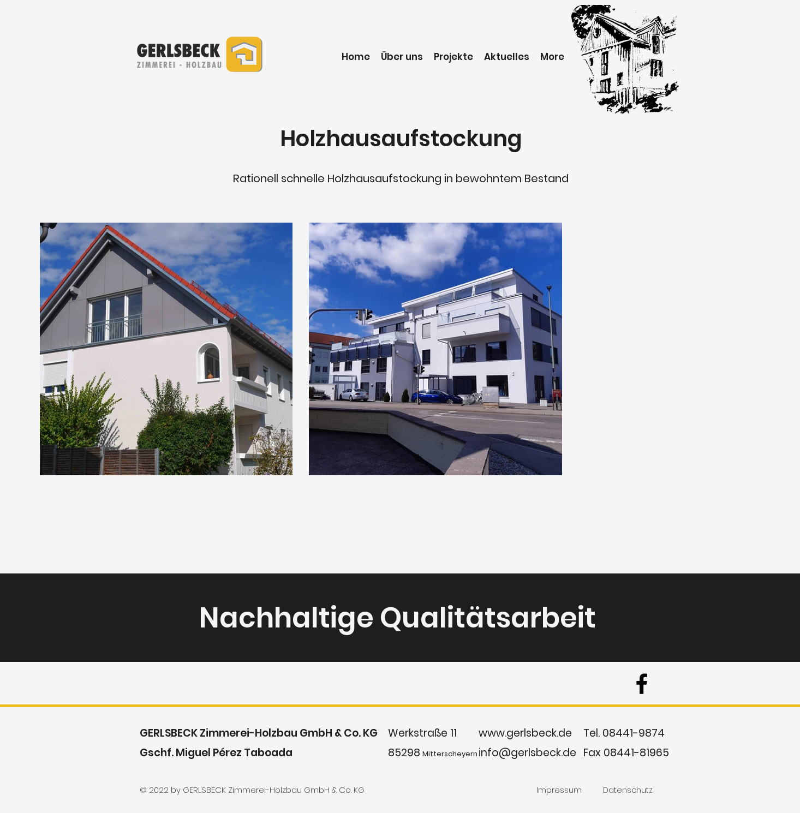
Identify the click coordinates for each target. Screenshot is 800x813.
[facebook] (641, 683)
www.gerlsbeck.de (525, 733)
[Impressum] (559, 791)
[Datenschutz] (627, 791)
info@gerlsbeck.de (527, 752)
